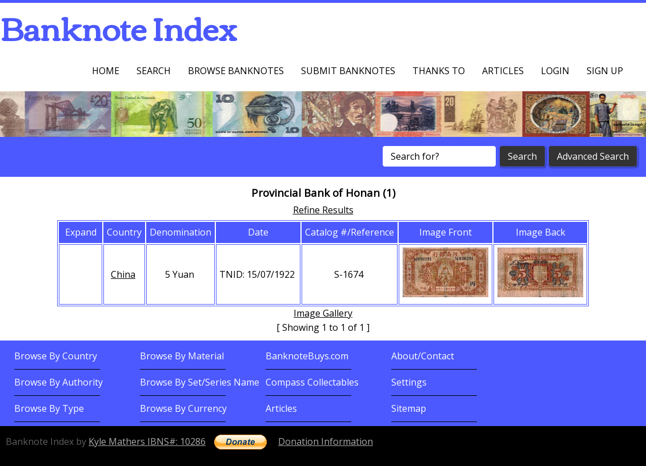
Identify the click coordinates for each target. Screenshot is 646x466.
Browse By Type (49, 408)
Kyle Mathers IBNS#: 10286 (147, 441)
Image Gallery (323, 313)
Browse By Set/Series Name (199, 382)
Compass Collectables (312, 382)
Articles (503, 70)
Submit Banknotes (348, 70)
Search (154, 70)
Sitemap (408, 408)
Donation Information (325, 441)
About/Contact (422, 356)
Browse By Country (55, 356)
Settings (409, 382)
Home (105, 70)
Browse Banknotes (236, 70)
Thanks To (438, 70)
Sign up (605, 70)
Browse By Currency (183, 408)
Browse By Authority (58, 382)
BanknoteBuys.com (307, 356)
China (123, 274)
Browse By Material (182, 356)
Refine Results (323, 210)
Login (555, 70)
